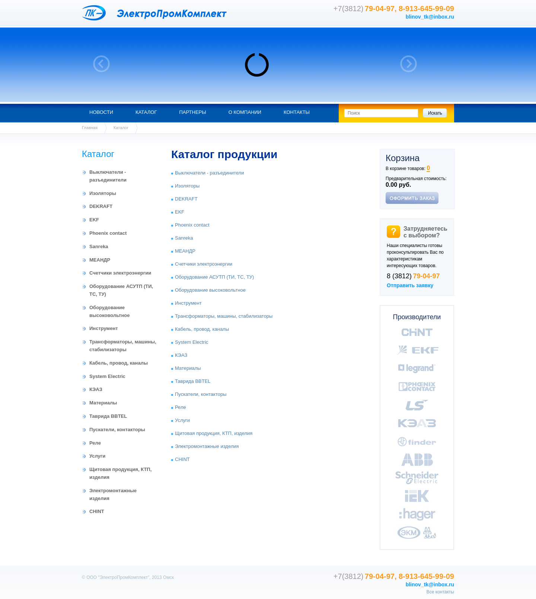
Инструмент (103, 328)
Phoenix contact (108, 233)
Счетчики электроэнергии (120, 273)
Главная (90, 127)
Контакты (297, 112)
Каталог (146, 112)
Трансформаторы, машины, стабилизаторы (223, 316)
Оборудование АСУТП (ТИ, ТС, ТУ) (214, 277)
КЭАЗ (95, 389)
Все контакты (440, 592)
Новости (101, 112)
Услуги (97, 456)
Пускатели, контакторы (117, 429)
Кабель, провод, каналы (118, 363)
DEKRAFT (100, 206)
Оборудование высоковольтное (210, 290)
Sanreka (98, 246)
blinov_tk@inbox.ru (430, 17)
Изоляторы (102, 193)
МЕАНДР (99, 260)
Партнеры (192, 112)
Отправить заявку (410, 285)
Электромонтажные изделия (207, 446)
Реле (95, 443)
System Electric (107, 376)
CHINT (96, 511)
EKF (94, 219)
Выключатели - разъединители (209, 173)
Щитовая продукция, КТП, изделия (213, 433)
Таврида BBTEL (108, 416)
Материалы (103, 403)
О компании (245, 112)
